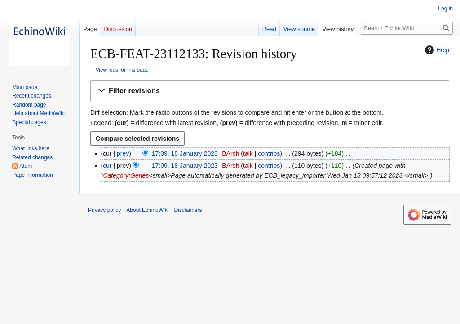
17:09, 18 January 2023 (185, 153)
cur (107, 165)
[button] (270, 91)
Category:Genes (126, 175)
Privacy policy (104, 210)
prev (123, 153)
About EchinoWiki (147, 210)
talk (248, 153)
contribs (269, 153)
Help (436, 49)
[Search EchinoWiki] (407, 28)
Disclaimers (188, 210)
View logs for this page (122, 69)
